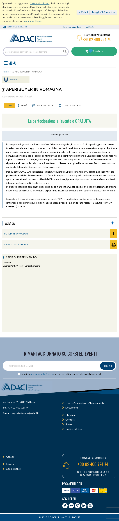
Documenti (71, 407)
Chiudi (84, 12)
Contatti (70, 419)
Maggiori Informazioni (103, 12)
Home (6, 72)
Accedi (92, 26)
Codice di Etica (73, 428)
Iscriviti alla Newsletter (17, 26)
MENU (10, 62)
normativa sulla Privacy (42, 374)
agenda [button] (60, 223)
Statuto (69, 424)
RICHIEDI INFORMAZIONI (60, 233)
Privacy (10, 464)
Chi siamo (70, 414)
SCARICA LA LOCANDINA (60, 244)
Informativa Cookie (32, 21)
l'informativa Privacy (40, 3)
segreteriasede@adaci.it (25, 413)
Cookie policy (13, 468)
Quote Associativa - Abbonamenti (84, 402)
